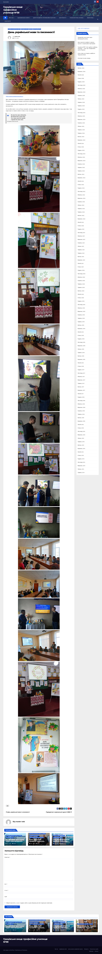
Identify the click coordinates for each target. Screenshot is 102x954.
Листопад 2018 (81, 342)
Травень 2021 (81, 253)
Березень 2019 (81, 328)
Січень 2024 (81, 147)
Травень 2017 (81, 383)
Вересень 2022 (81, 198)
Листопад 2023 (81, 153)
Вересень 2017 (81, 380)
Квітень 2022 (81, 215)
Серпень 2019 (81, 314)
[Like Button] (7, 806)
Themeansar (24, 950)
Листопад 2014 (81, 462)
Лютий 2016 (81, 424)
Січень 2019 (81, 335)
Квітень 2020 (81, 290)
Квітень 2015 (81, 445)
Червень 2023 (81, 167)
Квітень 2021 (81, 256)
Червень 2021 (81, 249)
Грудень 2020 (81, 270)
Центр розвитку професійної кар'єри (36, 837)
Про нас (11, 17)
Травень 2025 (81, 105)
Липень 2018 (81, 349)
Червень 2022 (81, 208)
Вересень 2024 (81, 119)
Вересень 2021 (81, 239)
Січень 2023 (81, 184)
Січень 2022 (81, 225)
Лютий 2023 (81, 181)
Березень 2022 (81, 219)
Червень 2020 (81, 284)
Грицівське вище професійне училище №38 (13, 10)
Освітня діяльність (9, 837)
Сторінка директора (57, 837)
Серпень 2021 (81, 242)
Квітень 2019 (81, 325)
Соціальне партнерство (34, 835)
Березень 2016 (81, 421)
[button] (97, 19)
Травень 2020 (81, 287)
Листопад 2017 (81, 373)
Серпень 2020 (81, 280)
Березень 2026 (81, 71)
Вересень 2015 (81, 434)
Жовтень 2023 (81, 157)
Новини (20, 835)
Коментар (7, 857)
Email (6, 890)
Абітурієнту (62, 17)
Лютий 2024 (81, 143)
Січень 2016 (81, 428)
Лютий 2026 (81, 75)
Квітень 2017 (81, 386)
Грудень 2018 (81, 338)
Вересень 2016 (81, 407)
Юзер (14, 843)
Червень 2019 (81, 318)
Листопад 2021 (81, 232)
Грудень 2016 (81, 397)
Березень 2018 (81, 359)
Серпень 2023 (81, 164)
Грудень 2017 (81, 369)
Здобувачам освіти (23, 17)
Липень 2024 (81, 126)
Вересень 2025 (81, 92)
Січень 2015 (81, 455)
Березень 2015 (81, 448)
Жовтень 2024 (81, 116)
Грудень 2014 (81, 458)
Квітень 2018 (81, 356)
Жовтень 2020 (81, 277)
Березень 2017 (81, 390)
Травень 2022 (81, 212)
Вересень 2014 (81, 465)
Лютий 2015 (81, 452)
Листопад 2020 (81, 273)
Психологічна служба (77, 17)
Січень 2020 (81, 297)
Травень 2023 (81, 171)
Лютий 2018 (81, 362)
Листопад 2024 (81, 112)
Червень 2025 (81, 102)
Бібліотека (90, 17)
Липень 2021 (81, 246)
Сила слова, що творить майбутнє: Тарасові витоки (86, 927)
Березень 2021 (81, 260)
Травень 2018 (81, 352)
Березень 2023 (81, 177)
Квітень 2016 (81, 417)
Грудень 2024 (81, 109)
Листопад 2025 (81, 85)
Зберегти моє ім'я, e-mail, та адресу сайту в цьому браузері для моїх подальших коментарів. (29, 903)
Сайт (6, 896)
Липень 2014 (81, 469)
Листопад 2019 (81, 304)
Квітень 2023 (81, 174)
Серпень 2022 (81, 201)
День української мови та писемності (31, 32)
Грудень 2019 (81, 301)
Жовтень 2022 (81, 195)
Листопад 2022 (81, 191)
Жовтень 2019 (81, 308)
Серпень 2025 (81, 95)
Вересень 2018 (81, 345)
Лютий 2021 (81, 263)
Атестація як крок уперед (84, 58)
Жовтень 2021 (81, 236)
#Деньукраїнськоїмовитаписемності (14, 96)
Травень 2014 (81, 472)
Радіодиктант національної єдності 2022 (59, 812)
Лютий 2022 (81, 222)
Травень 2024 (81, 133)
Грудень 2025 (81, 81)
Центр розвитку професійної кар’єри (44, 17)
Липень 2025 (81, 99)
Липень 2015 (81, 438)
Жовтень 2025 (81, 88)
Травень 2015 (81, 441)
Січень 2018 (81, 366)
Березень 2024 (81, 140)
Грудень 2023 (81, 150)
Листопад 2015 (81, 431)
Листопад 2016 (81, 400)
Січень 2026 (81, 78)
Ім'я (6, 884)
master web (17, 36)
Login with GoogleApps (83, 28)
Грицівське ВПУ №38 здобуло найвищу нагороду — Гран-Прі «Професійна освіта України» (87, 49)
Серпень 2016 (81, 410)
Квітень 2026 (81, 68)
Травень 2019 (81, 321)
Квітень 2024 (81, 136)
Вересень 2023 (81, 160)
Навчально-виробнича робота (12, 835)
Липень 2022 (81, 205)
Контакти (8, 21)
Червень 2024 (81, 129)
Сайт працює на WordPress (9, 950)
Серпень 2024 (81, 123)
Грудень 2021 (81, 229)
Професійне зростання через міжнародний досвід (15, 841)
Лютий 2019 (81, 332)
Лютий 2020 (81, 294)
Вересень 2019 (81, 311)
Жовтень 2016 (81, 404)
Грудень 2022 (81, 188)
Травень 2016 (81, 414)
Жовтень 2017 (81, 376)
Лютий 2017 (81, 393)
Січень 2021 (81, 266)
